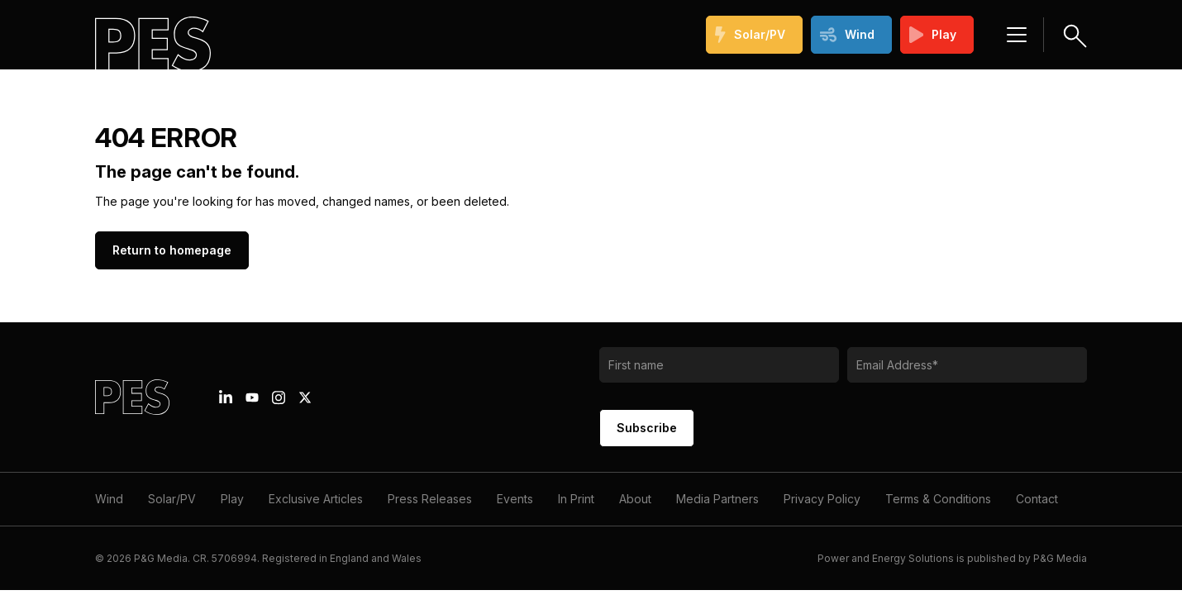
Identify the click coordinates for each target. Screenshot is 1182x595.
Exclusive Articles (316, 499)
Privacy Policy (822, 499)
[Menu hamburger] (1017, 35)
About (635, 499)
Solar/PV (750, 34)
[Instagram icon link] (278, 397)
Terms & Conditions (938, 499)
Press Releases (430, 499)
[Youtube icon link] (252, 397)
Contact (1037, 499)
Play (933, 34)
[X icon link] (305, 397)
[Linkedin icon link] (225, 397)
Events (515, 499)
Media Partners (717, 499)
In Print (576, 499)
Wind (847, 34)
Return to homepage (171, 250)
